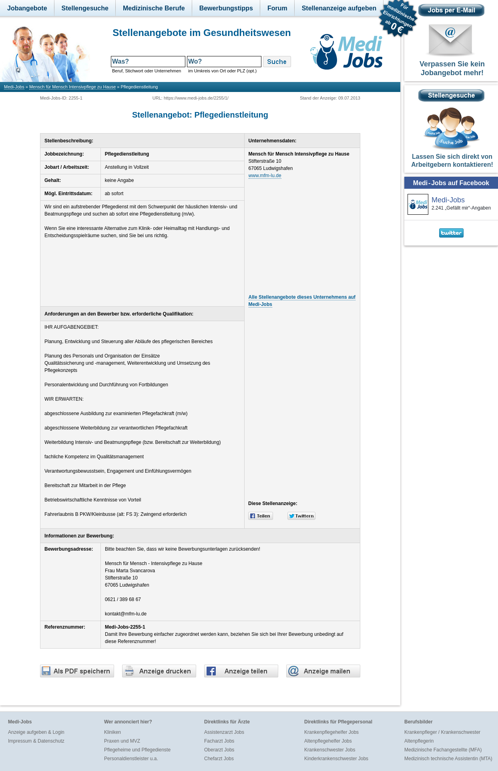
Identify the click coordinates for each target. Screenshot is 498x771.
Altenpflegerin (419, 741)
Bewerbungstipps (226, 8)
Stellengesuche (85, 8)
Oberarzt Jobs (219, 750)
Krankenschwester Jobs (329, 750)
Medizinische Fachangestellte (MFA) (443, 750)
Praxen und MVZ (122, 741)
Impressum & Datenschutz (36, 741)
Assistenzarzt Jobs (224, 732)
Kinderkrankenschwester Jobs (336, 758)
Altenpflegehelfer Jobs (328, 741)
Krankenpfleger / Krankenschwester (442, 732)
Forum (277, 8)
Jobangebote (27, 8)
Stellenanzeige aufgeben (339, 8)
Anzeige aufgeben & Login (36, 732)
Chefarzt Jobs (219, 758)
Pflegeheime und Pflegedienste (137, 750)
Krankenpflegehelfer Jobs (331, 732)
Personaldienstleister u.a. (131, 758)
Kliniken (112, 732)
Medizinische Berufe (154, 8)
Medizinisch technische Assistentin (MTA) (448, 758)
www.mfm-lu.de (265, 175)
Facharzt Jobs (219, 741)
